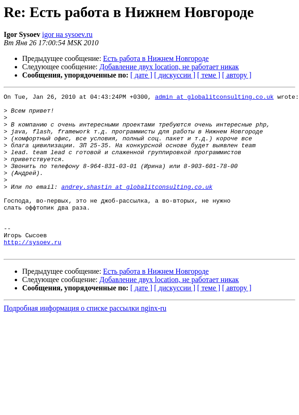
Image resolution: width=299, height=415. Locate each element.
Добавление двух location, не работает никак (169, 67)
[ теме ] (208, 75)
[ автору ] (236, 75)
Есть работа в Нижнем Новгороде (156, 58)
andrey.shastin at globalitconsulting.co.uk (137, 206)
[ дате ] (141, 75)
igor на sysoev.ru (67, 34)
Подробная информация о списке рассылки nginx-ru (85, 340)
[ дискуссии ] (174, 75)
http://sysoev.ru (32, 272)
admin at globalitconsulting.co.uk (214, 98)
